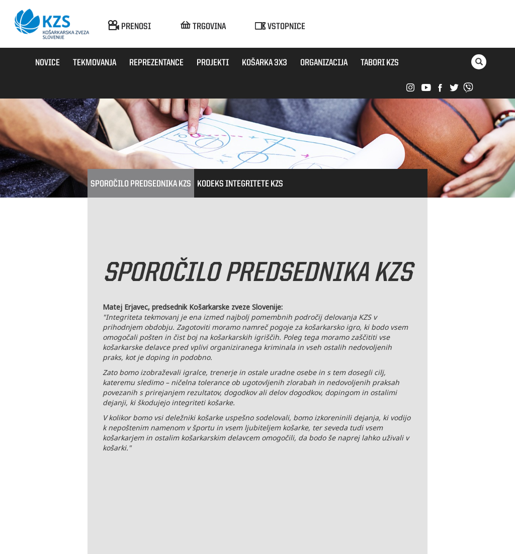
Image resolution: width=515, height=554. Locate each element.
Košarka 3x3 (264, 62)
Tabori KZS (380, 62)
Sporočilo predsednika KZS (141, 184)
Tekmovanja (94, 62)
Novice (47, 62)
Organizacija (324, 62)
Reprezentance (156, 62)
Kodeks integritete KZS (240, 184)
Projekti (213, 62)
